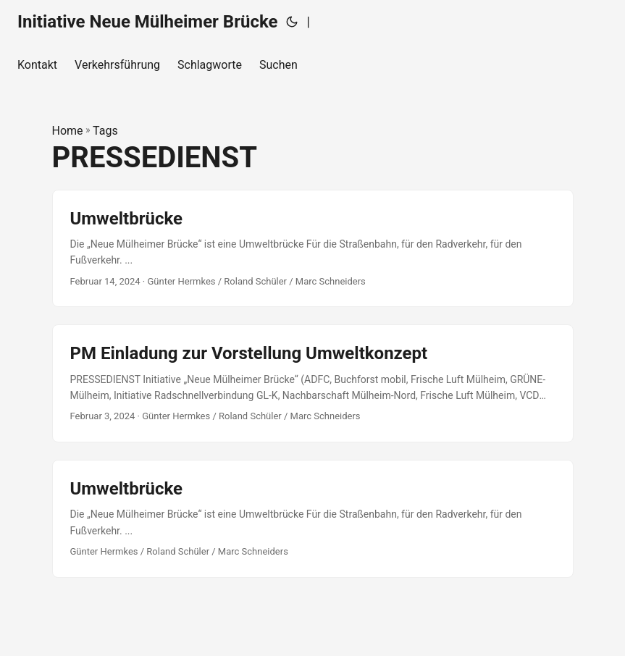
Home (67, 131)
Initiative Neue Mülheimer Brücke (147, 22)
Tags (105, 131)
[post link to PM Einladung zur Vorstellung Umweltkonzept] (313, 383)
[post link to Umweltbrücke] (313, 248)
